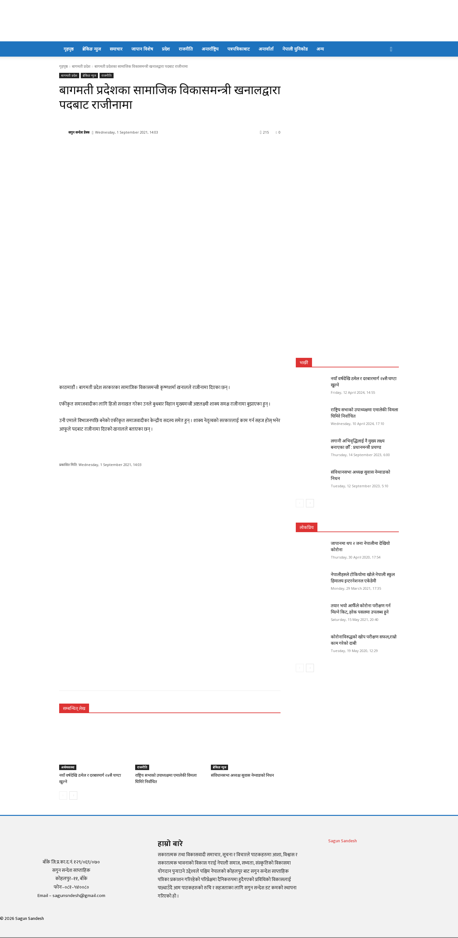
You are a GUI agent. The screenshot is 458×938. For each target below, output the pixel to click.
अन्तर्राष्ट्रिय (210, 49)
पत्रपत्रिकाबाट (238, 49)
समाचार (116, 49)
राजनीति (186, 49)
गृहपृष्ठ (68, 49)
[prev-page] (63, 795)
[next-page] (73, 795)
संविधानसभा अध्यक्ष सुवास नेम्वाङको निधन (242, 775)
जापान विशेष (142, 49)
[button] (391, 49)
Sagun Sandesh (342, 840)
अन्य (320, 49)
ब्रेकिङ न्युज (91, 49)
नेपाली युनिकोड (295, 49)
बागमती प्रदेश (81, 66)
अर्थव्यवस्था (67, 767)
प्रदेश (166, 49)
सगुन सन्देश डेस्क (78, 132)
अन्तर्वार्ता (266, 49)
